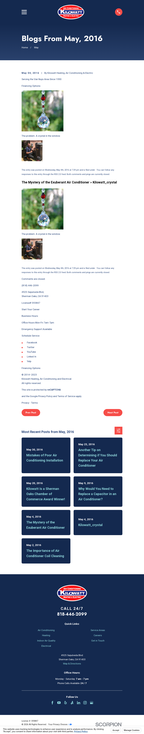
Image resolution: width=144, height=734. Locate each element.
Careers (98, 635)
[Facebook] (52, 702)
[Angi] (72, 702)
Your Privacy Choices (60, 724)
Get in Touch (97, 640)
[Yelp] (65, 702)
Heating (46, 635)
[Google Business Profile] (91, 702)
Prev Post (31, 412)
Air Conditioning (46, 630)
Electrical (46, 646)
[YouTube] (59, 702)
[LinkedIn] (78, 702)
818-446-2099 (72, 614)
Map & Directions (72, 663)
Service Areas (98, 630)
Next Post (112, 412)
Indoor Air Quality (46, 640)
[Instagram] (85, 702)
